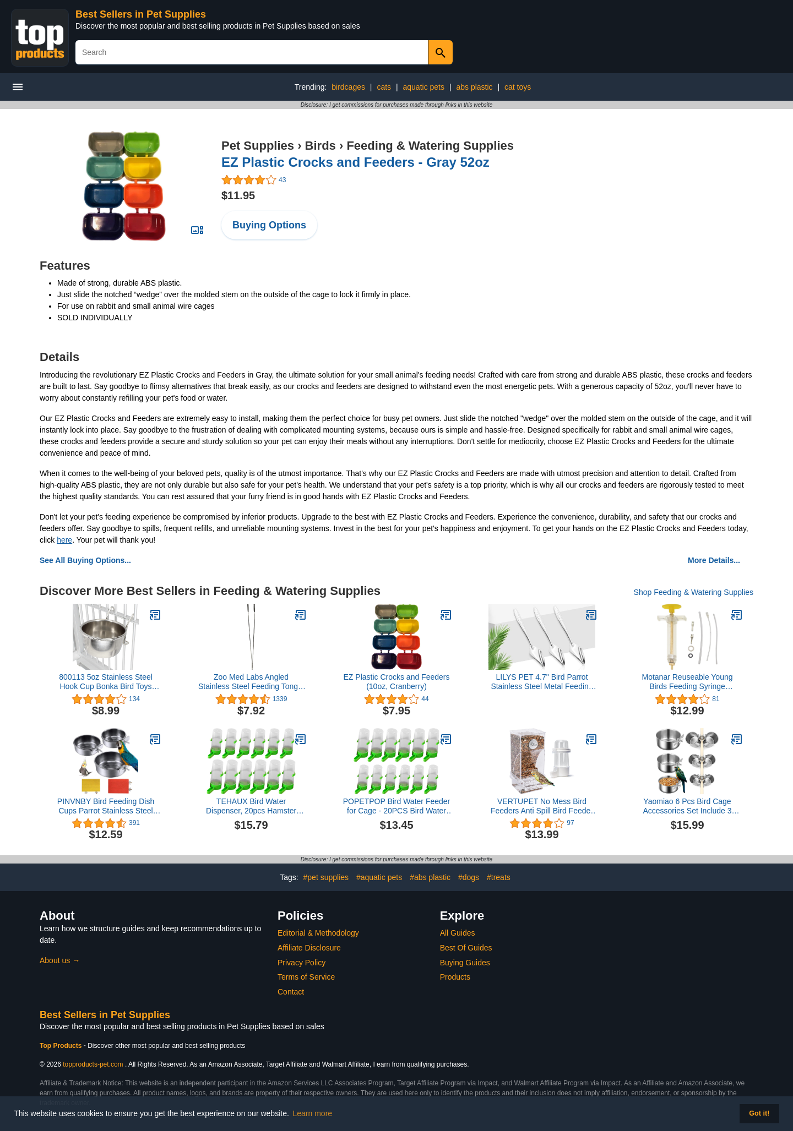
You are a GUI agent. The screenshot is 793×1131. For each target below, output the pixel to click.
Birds (320, 145)
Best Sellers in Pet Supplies (140, 14)
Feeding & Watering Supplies (430, 145)
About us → (60, 960)
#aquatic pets (379, 877)
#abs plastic (430, 877)
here (64, 540)
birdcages (348, 87)
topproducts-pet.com (93, 1064)
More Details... (714, 560)
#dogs (468, 877)
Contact (291, 991)
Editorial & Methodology (318, 932)
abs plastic (474, 87)
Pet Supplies (257, 145)
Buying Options (269, 225)
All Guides (457, 932)
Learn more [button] (313, 1113)
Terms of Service (306, 976)
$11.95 (238, 195)
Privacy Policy (301, 962)
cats (384, 87)
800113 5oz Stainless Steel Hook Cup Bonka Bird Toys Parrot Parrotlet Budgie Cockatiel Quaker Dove (106, 682)
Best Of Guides (466, 947)
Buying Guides (465, 962)
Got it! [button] (759, 1113)
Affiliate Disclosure (309, 947)
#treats (498, 877)
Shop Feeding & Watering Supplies (693, 592)
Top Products (62, 1046)
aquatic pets (424, 87)
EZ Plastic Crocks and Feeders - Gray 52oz (355, 162)
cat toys (517, 87)
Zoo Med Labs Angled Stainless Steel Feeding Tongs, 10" (251, 682)
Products (455, 976)
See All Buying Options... (85, 560)
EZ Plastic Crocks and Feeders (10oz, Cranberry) (397, 682)
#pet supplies (326, 877)
